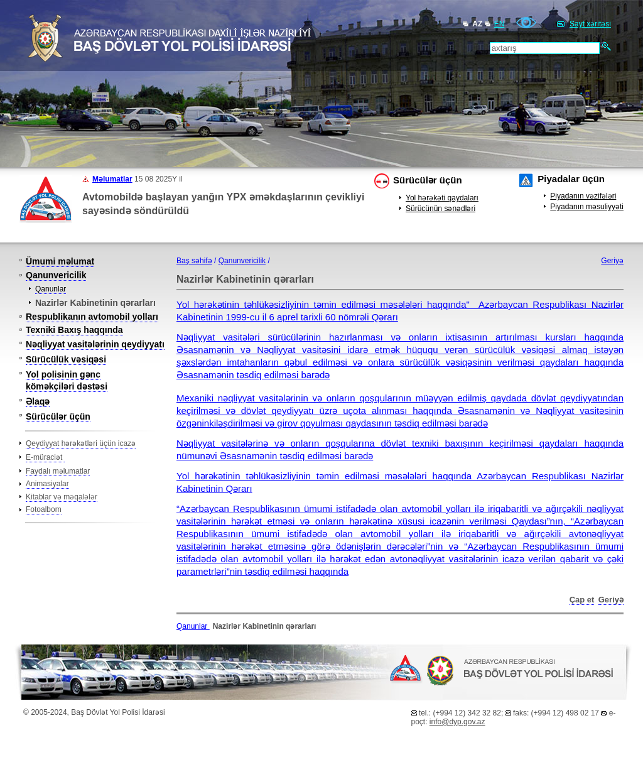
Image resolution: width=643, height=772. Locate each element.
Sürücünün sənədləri (440, 208)
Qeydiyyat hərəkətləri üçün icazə (81, 443)
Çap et (582, 599)
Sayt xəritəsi (590, 23)
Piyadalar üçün (571, 178)
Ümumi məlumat (60, 261)
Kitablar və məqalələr (61, 496)
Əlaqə (38, 401)
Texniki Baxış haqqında (74, 330)
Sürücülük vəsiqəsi (66, 359)
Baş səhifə (194, 260)
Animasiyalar (47, 483)
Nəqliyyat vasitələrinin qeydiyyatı (95, 344)
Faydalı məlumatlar (58, 471)
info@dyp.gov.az (457, 721)
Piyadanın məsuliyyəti (587, 206)
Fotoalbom (44, 509)
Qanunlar (50, 289)
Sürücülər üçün (427, 180)
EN (499, 23)
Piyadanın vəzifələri (583, 196)
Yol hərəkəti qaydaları (442, 197)
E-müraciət (45, 457)
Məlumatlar (112, 179)
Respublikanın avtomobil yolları (92, 317)
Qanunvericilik (56, 275)
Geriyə (612, 260)
